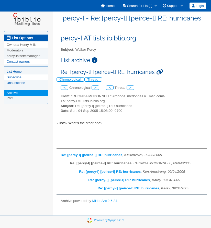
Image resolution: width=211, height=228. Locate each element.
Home (108, 6)
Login (198, 6)
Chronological (70, 79)
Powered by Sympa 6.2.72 (109, 220)
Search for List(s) (137, 6)
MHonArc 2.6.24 (104, 201)
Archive (12, 93)
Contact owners (18, 61)
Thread (93, 79)
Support (171, 6)
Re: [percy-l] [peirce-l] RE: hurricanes (91, 155)
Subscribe (14, 77)
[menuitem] (108, 6)
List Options (20, 38)
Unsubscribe (16, 83)
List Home (14, 71)
